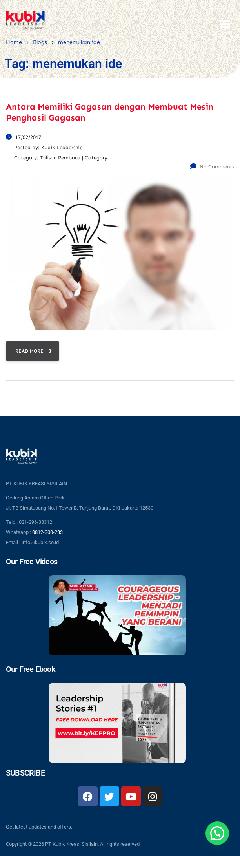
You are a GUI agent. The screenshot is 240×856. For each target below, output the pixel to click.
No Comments (212, 167)
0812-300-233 (47, 532)
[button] (217, 833)
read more (33, 351)
